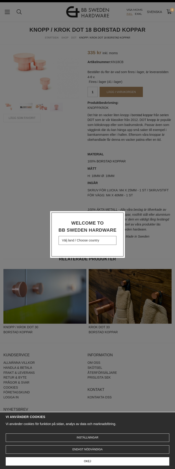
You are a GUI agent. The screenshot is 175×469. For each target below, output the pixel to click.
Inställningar (87, 437)
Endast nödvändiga (87, 449)
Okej (87, 461)
